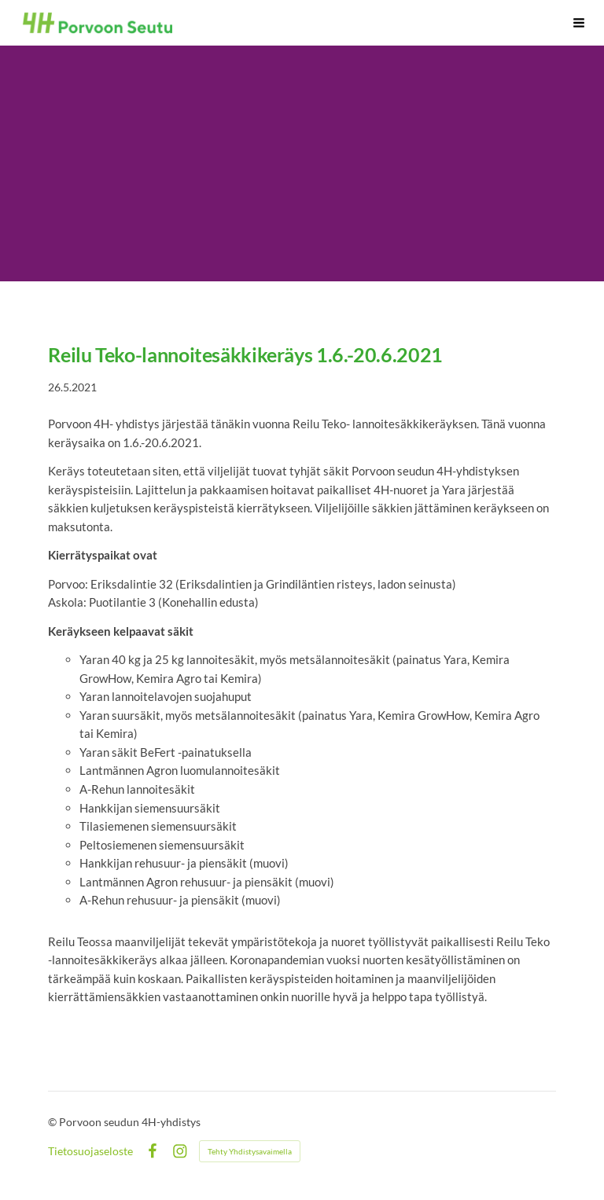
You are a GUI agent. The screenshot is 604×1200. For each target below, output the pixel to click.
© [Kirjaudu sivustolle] (53, 1121)
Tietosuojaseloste (90, 1151)
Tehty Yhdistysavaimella (250, 1151)
